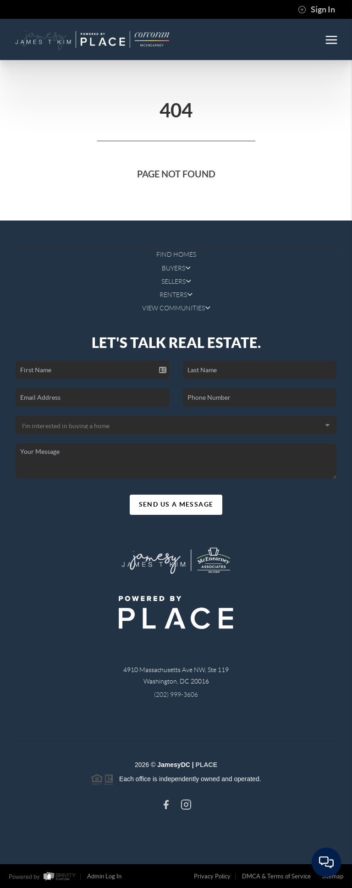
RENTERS (176, 294)
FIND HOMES (176, 254)
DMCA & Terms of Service (276, 876)
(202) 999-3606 (176, 694)
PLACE (206, 764)
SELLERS (176, 281)
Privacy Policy (212, 876)
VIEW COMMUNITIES (176, 308)
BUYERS (176, 268)
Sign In (316, 9)
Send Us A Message (176, 504)
